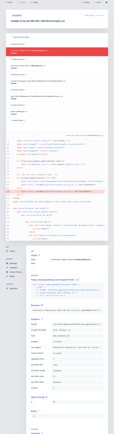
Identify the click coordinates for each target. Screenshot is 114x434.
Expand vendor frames (20, 37)
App (7, 247)
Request (9, 259)
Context (9, 284)
